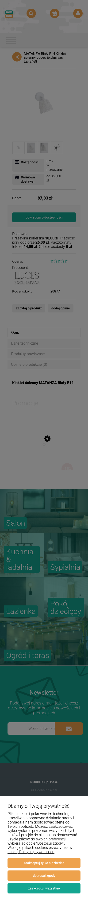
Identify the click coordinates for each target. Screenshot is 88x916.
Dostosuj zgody (44, 876)
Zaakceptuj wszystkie (44, 888)
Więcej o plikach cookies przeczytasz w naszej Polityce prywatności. (40, 849)
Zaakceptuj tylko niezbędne (44, 863)
